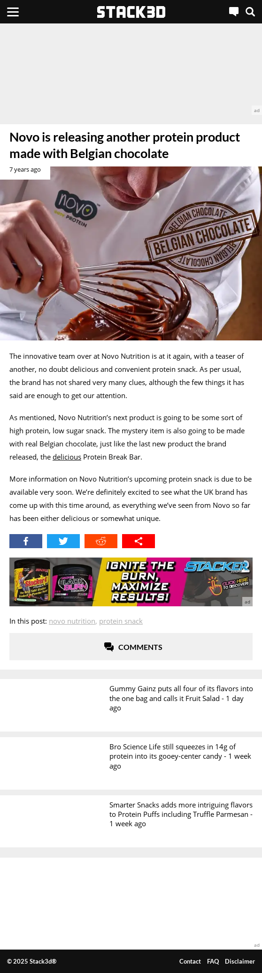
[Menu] (13, 11)
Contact (190, 961)
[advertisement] (131, 69)
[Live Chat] (234, 11)
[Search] (250, 11)
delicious (67, 456)
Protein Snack (121, 621)
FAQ (213, 961)
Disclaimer (240, 961)
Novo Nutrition (72, 621)
